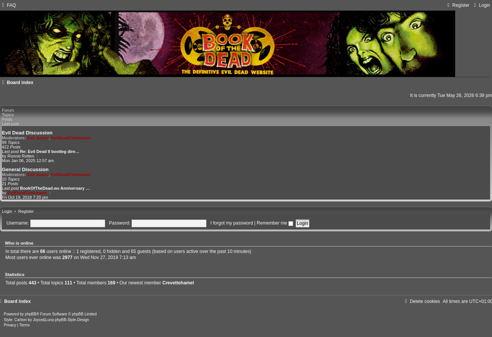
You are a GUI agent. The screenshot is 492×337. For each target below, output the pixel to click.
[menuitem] (8, 5)
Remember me (275, 223)
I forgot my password (232, 223)
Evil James (38, 138)
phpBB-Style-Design (72, 320)
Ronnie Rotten (21, 156)
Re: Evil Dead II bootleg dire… (49, 151)
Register (26, 211)
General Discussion (25, 169)
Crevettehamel (178, 283)
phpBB (30, 314)
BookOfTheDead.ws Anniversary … (55, 188)
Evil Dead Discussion (27, 133)
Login (7, 211)
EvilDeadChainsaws (71, 138)
